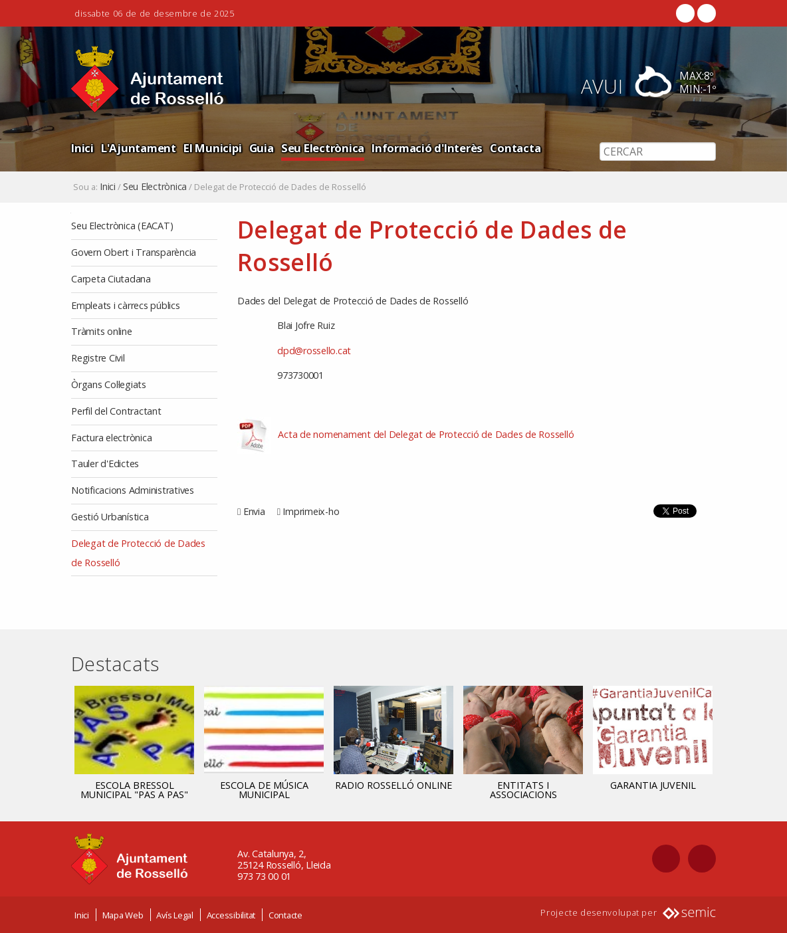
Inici (82, 148)
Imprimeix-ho (310, 511)
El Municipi (212, 148)
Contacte (285, 915)
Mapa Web (123, 915)
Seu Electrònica (322, 148)
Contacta (515, 148)
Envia (254, 511)
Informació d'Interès (427, 148)
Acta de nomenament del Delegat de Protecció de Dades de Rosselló (426, 434)
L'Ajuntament (138, 148)
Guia (261, 148)
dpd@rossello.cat (314, 350)
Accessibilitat (231, 915)
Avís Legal (174, 915)
